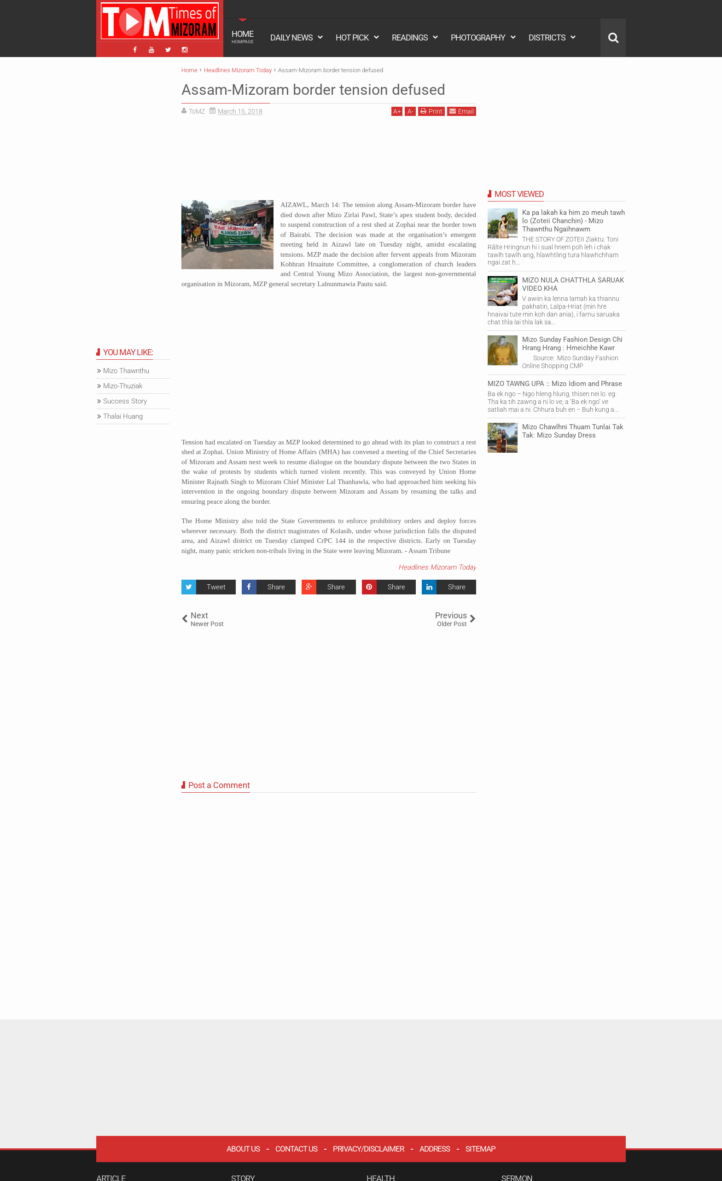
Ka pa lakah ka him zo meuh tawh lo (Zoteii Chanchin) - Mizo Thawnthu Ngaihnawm (573, 220)
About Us (243, 1148)
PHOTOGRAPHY (478, 37)
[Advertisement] (328, 161)
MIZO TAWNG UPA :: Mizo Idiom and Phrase (555, 384)
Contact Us (296, 1148)
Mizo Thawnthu (126, 371)
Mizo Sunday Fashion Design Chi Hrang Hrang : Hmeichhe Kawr (572, 343)
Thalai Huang (123, 416)
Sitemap (480, 1148)
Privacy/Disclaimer (368, 1148)
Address (434, 1148)
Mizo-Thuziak (122, 386)
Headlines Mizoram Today (437, 567)
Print (431, 111)
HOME (243, 37)
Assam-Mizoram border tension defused (313, 89)
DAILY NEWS (291, 37)
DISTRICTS (547, 37)
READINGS (410, 37)
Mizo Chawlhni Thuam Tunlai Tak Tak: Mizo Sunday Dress (572, 431)
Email (461, 111)
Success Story (125, 401)
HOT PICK (352, 37)
